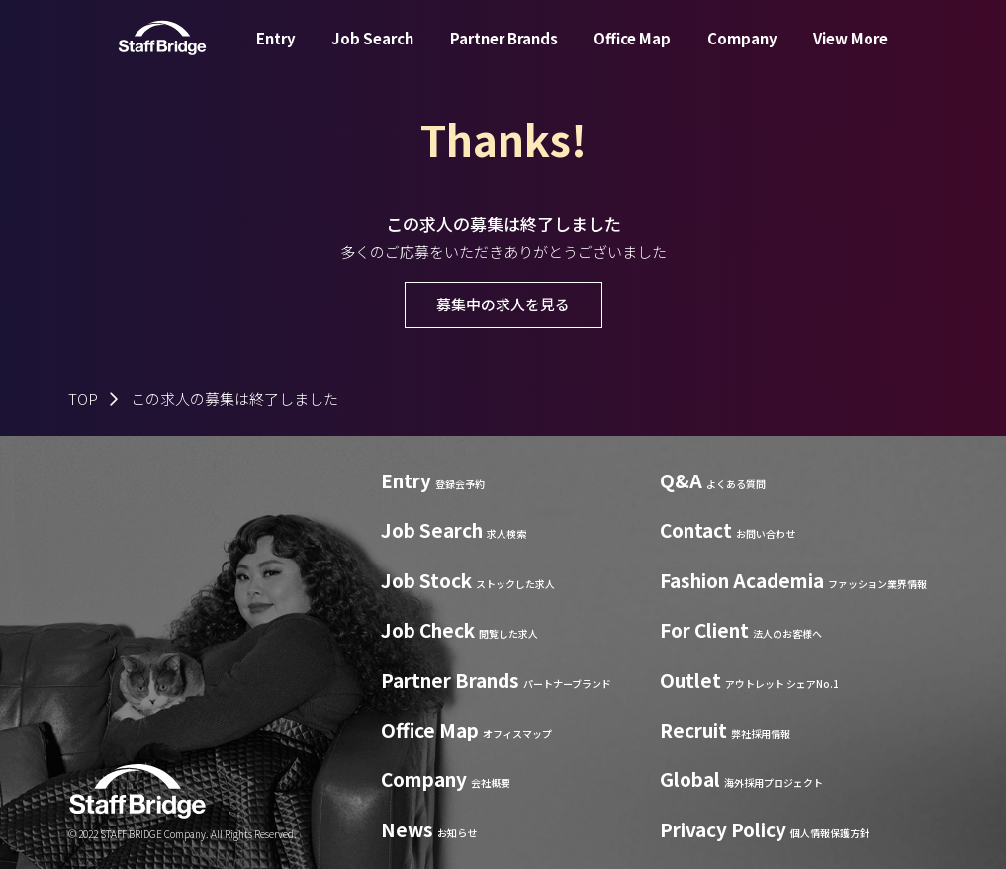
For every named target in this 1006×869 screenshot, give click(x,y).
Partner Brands (504, 53)
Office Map (632, 53)
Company (742, 53)
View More (850, 53)
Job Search (372, 53)
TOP (83, 399)
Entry (276, 53)
